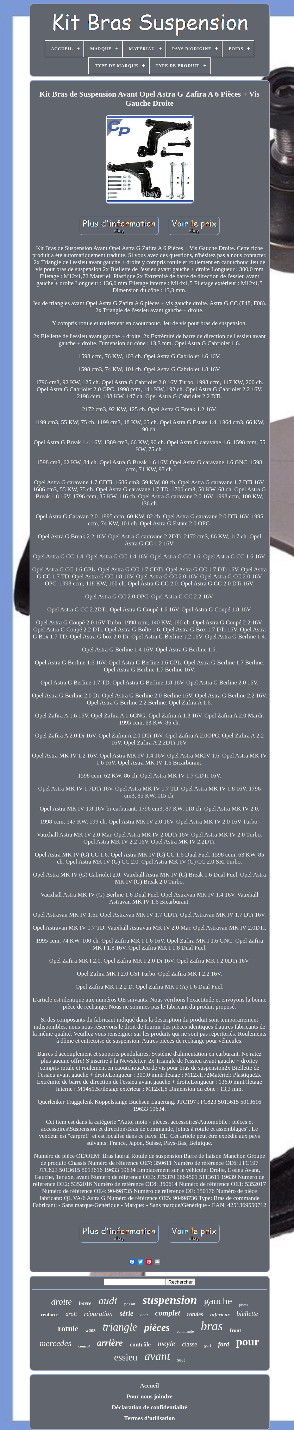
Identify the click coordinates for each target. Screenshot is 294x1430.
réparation (98, 1313)
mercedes (55, 1343)
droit (71, 1314)
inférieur (220, 1314)
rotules (195, 1314)
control (84, 1346)
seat (181, 1360)
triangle (119, 1327)
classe (189, 1344)
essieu (125, 1357)
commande (185, 1331)
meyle (166, 1343)
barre (85, 1303)
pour (247, 1341)
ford (223, 1344)
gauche (218, 1300)
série (126, 1313)
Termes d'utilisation (149, 1418)
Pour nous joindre (149, 1396)
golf (207, 1345)
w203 (91, 1330)
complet (167, 1312)
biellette (247, 1313)
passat (130, 1303)
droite (61, 1301)
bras (212, 1326)
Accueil (149, 1385)
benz (144, 1314)
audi (107, 1300)
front (235, 1330)
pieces (243, 1305)
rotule (68, 1328)
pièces (157, 1327)
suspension (170, 1299)
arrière (110, 1343)
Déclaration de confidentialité (149, 1407)
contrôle (140, 1344)
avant (157, 1356)
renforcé (49, 1314)
